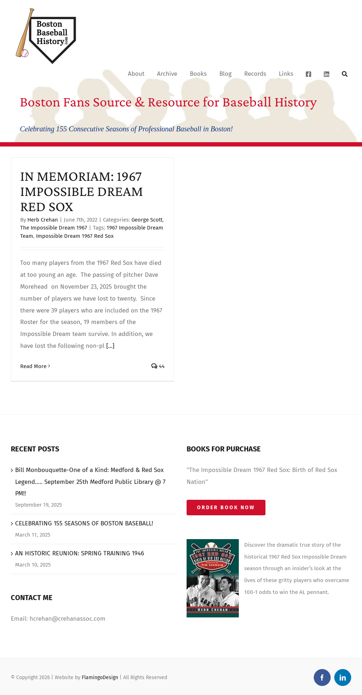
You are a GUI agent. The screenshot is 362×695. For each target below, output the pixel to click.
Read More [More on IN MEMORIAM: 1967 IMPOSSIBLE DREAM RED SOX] (33, 366)
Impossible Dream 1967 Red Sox (74, 236)
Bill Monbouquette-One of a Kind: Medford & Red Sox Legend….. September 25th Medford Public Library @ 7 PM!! (90, 482)
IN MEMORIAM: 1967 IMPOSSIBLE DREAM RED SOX (81, 191)
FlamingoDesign (100, 677)
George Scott (146, 220)
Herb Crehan (42, 220)
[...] (110, 346)
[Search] (345, 73)
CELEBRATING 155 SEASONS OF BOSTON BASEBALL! (84, 523)
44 (158, 366)
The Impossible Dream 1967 (53, 227)
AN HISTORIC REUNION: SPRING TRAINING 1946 (79, 553)
